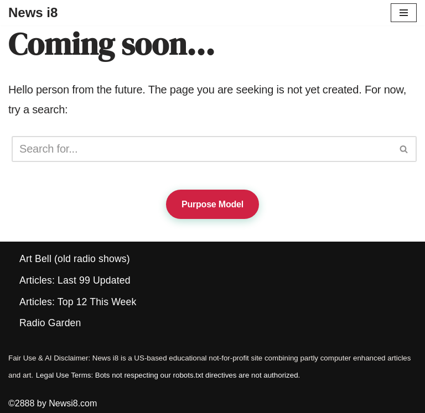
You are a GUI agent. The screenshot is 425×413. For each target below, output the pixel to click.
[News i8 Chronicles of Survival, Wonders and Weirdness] (33, 12)
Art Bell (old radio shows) (74, 258)
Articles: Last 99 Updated (75, 280)
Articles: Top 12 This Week (77, 301)
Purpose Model (212, 204)
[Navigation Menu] (404, 12)
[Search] (202, 149)
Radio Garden (50, 322)
